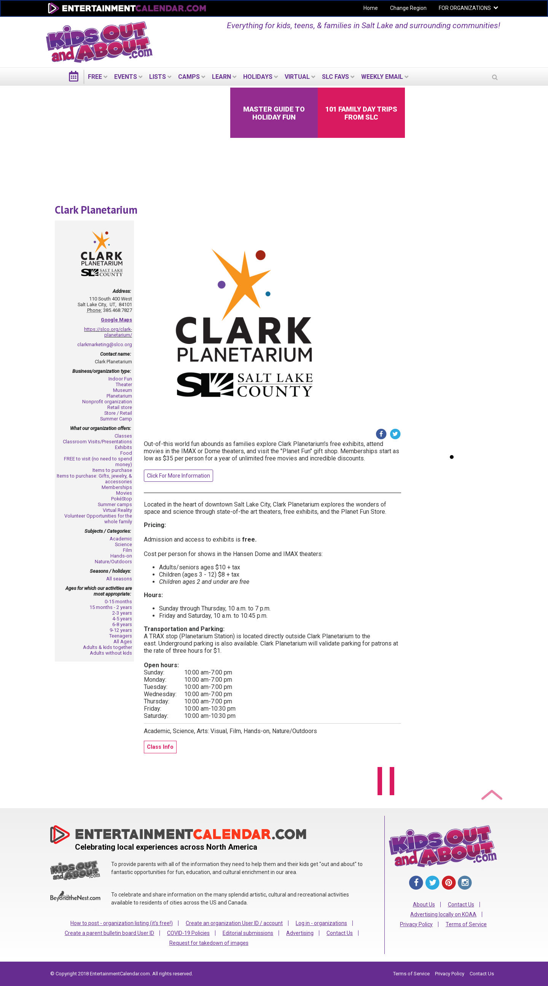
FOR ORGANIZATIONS (465, 8)
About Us (424, 904)
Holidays (257, 76)
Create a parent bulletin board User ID (109, 933)
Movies (124, 493)
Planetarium (119, 396)
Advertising (300, 933)
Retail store (119, 407)
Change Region (408, 8)
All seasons (119, 579)
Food (126, 453)
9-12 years (121, 630)
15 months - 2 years (110, 607)
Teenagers (120, 636)
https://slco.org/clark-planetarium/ (108, 332)
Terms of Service (466, 924)
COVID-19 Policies (188, 933)
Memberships (117, 487)
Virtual (297, 76)
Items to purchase (112, 470)
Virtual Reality (117, 510)
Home (370, 8)
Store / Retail (118, 413)
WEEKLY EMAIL (382, 76)
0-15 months (118, 601)
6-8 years (122, 624)
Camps (189, 76)
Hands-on (121, 556)
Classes (123, 436)
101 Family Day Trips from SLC (361, 113)
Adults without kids (111, 653)
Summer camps (115, 504)
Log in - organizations (321, 923)
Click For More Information (178, 476)
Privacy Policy (416, 924)
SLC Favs (335, 76)
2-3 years (122, 613)
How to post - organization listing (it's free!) (121, 923)
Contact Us (340, 933)
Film (127, 550)
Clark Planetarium (96, 210)
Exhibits (123, 447)
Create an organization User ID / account (234, 923)
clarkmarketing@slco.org (104, 344)
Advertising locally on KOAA (443, 914)
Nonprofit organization (107, 401)
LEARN (221, 76)
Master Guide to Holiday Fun (274, 113)
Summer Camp (116, 419)
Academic (121, 539)
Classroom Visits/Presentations (97, 441)
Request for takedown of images (209, 943)
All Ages (122, 641)
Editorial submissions (248, 933)
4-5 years (122, 619)
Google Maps (116, 320)
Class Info (160, 747)
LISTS (157, 76)
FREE (95, 76)
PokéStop (121, 499)
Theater (124, 384)
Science (123, 544)
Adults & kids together (107, 647)
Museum (122, 390)
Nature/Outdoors (113, 561)
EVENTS (125, 76)
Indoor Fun (120, 379)
